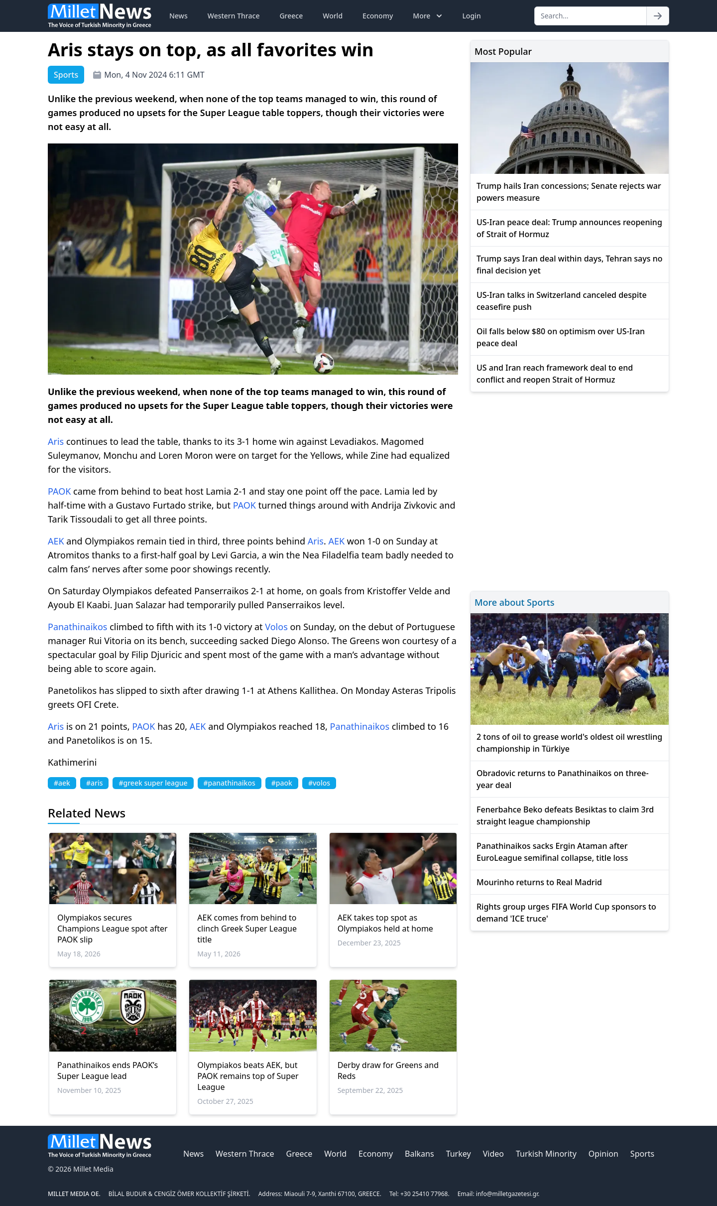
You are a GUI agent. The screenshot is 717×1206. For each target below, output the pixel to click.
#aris (94, 783)
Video (493, 1153)
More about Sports (514, 602)
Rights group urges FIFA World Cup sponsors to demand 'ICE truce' (566, 912)
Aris (56, 441)
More (428, 16)
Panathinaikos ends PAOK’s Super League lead (107, 1070)
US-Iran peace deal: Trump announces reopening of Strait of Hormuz (569, 228)
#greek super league (153, 783)
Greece (291, 15)
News (178, 15)
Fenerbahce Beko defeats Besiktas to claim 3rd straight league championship (565, 815)
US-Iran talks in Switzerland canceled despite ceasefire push (562, 300)
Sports (642, 1153)
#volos (319, 783)
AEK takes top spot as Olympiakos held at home (385, 923)
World (333, 15)
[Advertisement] (569, 490)
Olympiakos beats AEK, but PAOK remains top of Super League (247, 1076)
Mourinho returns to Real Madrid (539, 882)
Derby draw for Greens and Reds (388, 1070)
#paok (281, 783)
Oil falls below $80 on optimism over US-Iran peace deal (561, 337)
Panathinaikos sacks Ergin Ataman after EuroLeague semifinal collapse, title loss (552, 851)
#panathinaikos (229, 783)
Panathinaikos (77, 627)
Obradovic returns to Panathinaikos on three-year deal (563, 779)
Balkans (419, 1153)
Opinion (603, 1153)
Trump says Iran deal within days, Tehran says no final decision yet (569, 264)
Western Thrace (234, 15)
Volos (276, 627)
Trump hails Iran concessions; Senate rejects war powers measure (569, 191)
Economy (377, 15)
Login (471, 15)
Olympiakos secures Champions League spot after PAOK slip (112, 928)
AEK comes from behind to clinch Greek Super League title (247, 928)
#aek (62, 783)
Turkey (458, 1153)
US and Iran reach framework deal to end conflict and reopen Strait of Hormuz (555, 373)
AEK (56, 541)
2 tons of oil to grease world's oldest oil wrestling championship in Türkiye (569, 742)
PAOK (59, 491)
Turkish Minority (546, 1153)
